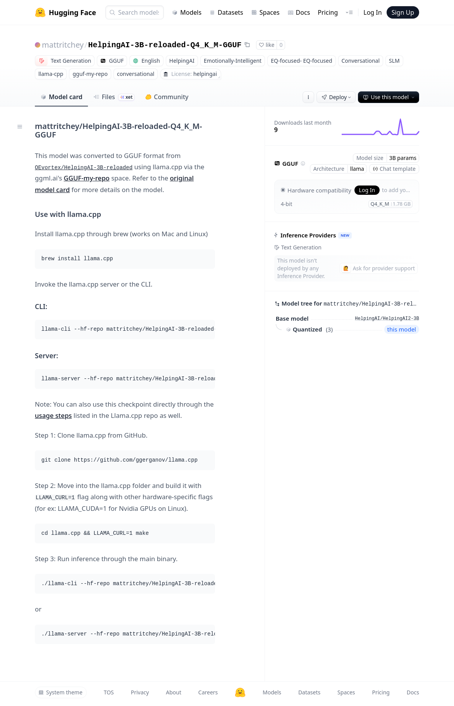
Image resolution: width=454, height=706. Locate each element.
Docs (298, 12)
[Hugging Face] (240, 692)
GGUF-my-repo (87, 177)
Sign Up (403, 12)
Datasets (226, 12)
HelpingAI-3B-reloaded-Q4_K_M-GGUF (165, 45)
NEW (344, 235)
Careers (208, 692)
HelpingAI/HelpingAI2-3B (387, 318)
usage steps (53, 415)
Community (166, 97)
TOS (109, 692)
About (173, 692)
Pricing (328, 12)
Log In (372, 12)
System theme (60, 692)
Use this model (389, 97)
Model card (61, 97)
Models (186, 12)
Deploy (337, 97)
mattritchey (63, 45)
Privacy (140, 692)
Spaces (265, 12)
